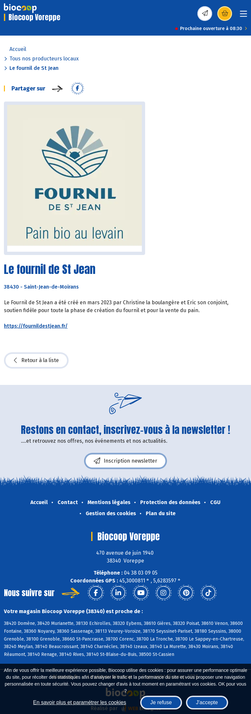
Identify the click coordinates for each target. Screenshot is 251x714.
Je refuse (161, 702)
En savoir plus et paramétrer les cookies (79, 702)
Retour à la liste (36, 360)
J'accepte (207, 702)
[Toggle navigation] (243, 16)
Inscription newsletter (125, 461)
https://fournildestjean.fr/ (36, 326)
